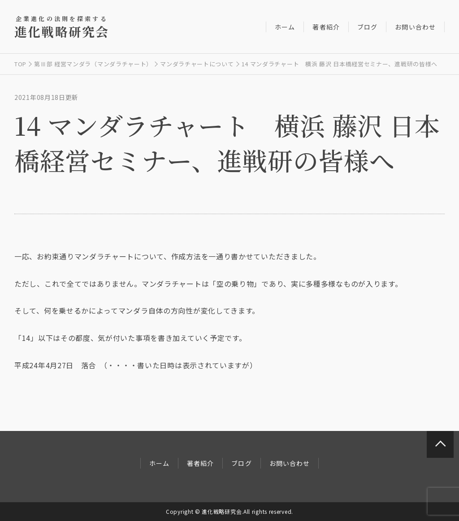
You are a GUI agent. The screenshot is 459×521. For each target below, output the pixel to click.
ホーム (285, 26)
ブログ (367, 26)
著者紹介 (325, 26)
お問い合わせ (415, 26)
